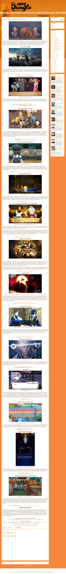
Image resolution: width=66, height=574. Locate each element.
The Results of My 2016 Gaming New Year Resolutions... (57, 43)
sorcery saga (12, 529)
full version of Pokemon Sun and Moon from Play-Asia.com (21, 171)
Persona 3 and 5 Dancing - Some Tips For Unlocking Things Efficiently (59, 95)
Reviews (14, 12)
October (54, 55)
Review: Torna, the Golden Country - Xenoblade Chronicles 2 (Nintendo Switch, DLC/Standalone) (59, 87)
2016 (5, 528)
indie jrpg (17, 528)
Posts (53, 25)
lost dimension (31, 528)
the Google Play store (33, 367)
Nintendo (41, 12)
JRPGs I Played (21, 12)
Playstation (36, 12)
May (54, 62)
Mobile (50, 12)
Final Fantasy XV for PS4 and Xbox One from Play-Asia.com (27, 74)
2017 (53, 35)
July (54, 59)
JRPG (20, 528)
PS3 (5, 529)
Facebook (32, 519)
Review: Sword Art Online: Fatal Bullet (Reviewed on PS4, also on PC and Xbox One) (59, 78)
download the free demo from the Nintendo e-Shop (34, 171)
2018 (53, 34)
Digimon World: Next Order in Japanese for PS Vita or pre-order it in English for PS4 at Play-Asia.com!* (27, 505)
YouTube (9, 12)
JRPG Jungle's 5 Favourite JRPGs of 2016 (56, 40)
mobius (35, 528)
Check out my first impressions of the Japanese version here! (25, 302)
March (54, 65)
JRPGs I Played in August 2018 (59, 111)
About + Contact (28, 12)
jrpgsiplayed (23, 528)
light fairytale (27, 528)
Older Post (46, 562)
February (54, 66)
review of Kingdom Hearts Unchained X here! (27, 428)
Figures (55, 12)
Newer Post (4, 562)
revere (8, 529)
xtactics (17, 529)
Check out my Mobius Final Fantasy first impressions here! (25, 366)
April (54, 63)
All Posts (4, 12)
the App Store (28, 367)
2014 (53, 71)
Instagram (36, 519)
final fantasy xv (13, 528)
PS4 (6, 529)
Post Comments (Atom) (27, 565)
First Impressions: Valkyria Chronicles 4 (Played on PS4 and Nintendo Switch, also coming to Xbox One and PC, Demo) (57, 149)
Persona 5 (38, 528)
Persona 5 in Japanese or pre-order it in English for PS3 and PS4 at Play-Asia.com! (27, 303)
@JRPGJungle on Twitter (19, 522)
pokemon (45, 528)
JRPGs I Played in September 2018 (59, 133)
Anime (59, 12)
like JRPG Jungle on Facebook (32, 522)
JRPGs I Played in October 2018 (59, 140)
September (55, 56)
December (55, 38)
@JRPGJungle (24, 519)
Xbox (46, 12)
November (55, 53)
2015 (53, 69)
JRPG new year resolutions (17, 512)
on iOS (30, 429)
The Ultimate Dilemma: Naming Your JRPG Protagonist (57, 49)
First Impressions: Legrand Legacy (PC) (57, 46)
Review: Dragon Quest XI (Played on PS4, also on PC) (59, 104)
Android (33, 429)
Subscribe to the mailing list (42, 522)
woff (14, 529)
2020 (53, 32)
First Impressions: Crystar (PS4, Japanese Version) (59, 125)
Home (25, 562)
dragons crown (9, 528)
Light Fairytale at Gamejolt (29, 201)
